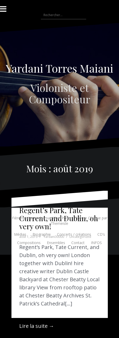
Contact (78, 242)
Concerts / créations (74, 234)
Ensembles (56, 242)
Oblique (94, 217)
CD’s (101, 234)
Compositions (29, 242)
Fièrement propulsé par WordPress (41, 217)
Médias (20, 234)
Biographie (42, 234)
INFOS (96, 242)
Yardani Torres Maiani (59, 68)
